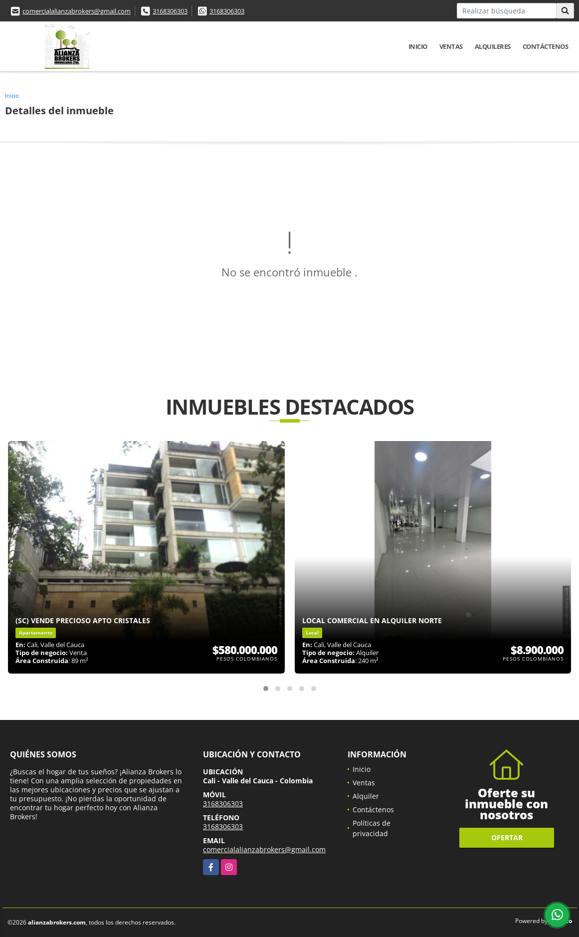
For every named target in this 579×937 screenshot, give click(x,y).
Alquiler (366, 796)
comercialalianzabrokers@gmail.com (76, 10)
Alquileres (493, 46)
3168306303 (170, 10)
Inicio (417, 46)
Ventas (451, 46)
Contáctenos (546, 46)
